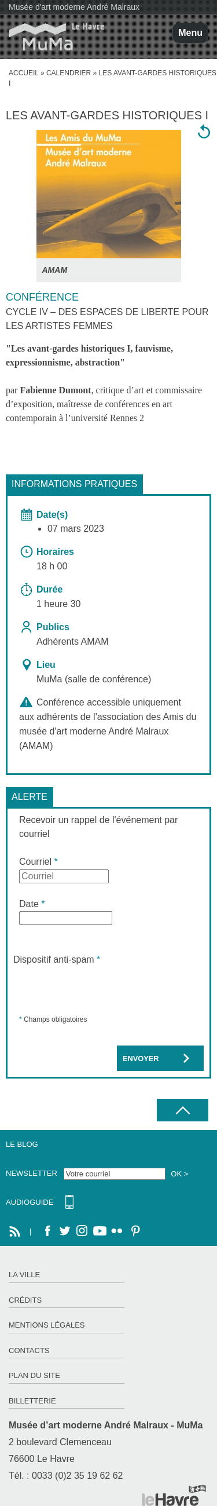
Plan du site (34, 1375)
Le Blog (22, 1144)
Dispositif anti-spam (56, 959)
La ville (24, 1274)
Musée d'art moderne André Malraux (74, 7)
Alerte (29, 797)
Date (32, 904)
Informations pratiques (74, 484)
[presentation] (101, 989)
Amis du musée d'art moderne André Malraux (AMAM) (107, 731)
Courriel (38, 862)
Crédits (25, 1300)
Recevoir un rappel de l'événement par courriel (98, 827)
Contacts (29, 1350)
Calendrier (68, 73)
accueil (24, 73)
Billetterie (32, 1401)
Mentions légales (46, 1325)
